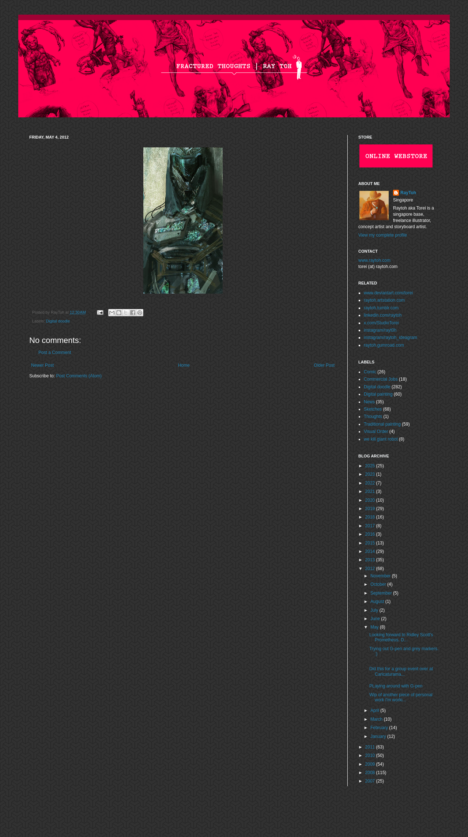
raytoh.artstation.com (384, 300)
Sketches (373, 409)
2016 (370, 534)
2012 (370, 568)
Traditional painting (382, 424)
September (381, 593)
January (378, 736)
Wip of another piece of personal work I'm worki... (401, 697)
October (378, 584)
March (377, 719)
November (381, 575)
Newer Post (42, 365)
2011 (370, 747)
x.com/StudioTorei (381, 322)
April (375, 710)
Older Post (324, 365)
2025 (370, 465)
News (369, 401)
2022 (370, 483)
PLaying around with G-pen (395, 686)
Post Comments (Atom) (79, 375)
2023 (370, 474)
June (375, 618)
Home (184, 365)
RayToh (408, 192)
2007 (370, 781)
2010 (370, 755)
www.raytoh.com (374, 260)
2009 (370, 764)
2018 (370, 517)
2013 (370, 559)
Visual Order (376, 431)
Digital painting (378, 394)
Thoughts (373, 416)
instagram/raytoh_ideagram (390, 337)
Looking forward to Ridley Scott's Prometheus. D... (401, 637)
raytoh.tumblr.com (381, 307)
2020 (370, 500)
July (375, 610)
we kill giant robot (381, 439)
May (375, 627)
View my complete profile (382, 235)
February (379, 727)
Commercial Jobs (381, 379)
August (377, 601)
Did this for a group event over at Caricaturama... (401, 671)
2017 (370, 525)
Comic (370, 371)
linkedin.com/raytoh (382, 315)
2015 (370, 543)
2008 (370, 772)
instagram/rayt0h (380, 330)
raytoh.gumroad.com (384, 345)
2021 (370, 491)
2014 (370, 551)
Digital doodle (58, 321)
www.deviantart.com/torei (388, 292)
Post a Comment (54, 352)
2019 (370, 508)
